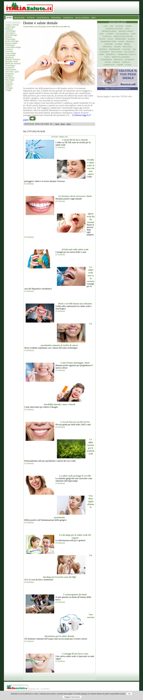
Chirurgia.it (10, 33)
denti (57, 124)
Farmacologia (11, 43)
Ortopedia (9, 73)
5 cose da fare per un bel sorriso (75, 422)
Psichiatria (10, 78)
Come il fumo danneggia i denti (75, 363)
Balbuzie (9, 29)
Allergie (119, 26)
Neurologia (10, 65)
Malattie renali (11, 61)
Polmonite (129, 60)
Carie (133, 34)
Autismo (109, 34)
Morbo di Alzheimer (120, 57)
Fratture (109, 44)
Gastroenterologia (13, 47)
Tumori (8, 86)
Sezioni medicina (12, 22)
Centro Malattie (117, 22)
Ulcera (128, 65)
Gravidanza (10, 55)
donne (62, 124)
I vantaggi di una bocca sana (75, 654)
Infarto (117, 47)
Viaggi (8, 90)
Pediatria (9, 75)
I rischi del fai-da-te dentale (75, 140)
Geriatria (9, 51)
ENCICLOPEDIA (82, 18)
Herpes (127, 44)
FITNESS (30, 18)
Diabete (8, 37)
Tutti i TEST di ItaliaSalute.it (117, 88)
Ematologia (10, 39)
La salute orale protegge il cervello (75, 476)
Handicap (9, 57)
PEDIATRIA (56, 18)
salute (68, 124)
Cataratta (106, 36)
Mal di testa (116, 52)
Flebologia (10, 45)
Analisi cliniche (12, 25)
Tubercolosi (109, 65)
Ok (129, 694)
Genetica (9, 49)
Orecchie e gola (12, 71)
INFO (93, 18)
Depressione (120, 39)
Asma (101, 34)
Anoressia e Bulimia (114, 29)
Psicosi (108, 62)
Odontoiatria (10, 69)
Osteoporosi (106, 60)
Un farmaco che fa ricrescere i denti (75, 196)
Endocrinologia (12, 41)
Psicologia (9, 80)
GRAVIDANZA (43, 18)
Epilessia (130, 41)
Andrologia (10, 27)
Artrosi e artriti (125, 31)
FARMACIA (68, 18)
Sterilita (126, 62)
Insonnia (103, 49)
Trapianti (9, 84)
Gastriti (118, 44)
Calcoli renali (122, 34)
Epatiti (121, 41)
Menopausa (111, 54)
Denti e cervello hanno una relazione (75, 303)
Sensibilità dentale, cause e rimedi (59, 404)
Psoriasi (116, 62)
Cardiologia (10, 31)
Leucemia (126, 49)
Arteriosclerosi (109, 31)
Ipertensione (114, 49)
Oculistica (9, 67)
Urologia (9, 88)
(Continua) (60, 147)
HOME (9, 18)
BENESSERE (19, 18)
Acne (105, 26)
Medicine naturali (13, 63)
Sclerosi (8, 82)
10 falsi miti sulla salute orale (75, 249)
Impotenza (107, 47)
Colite (110, 39)
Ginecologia (10, 53)
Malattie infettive (12, 59)
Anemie (128, 26)
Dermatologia (11, 35)
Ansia (127, 29)
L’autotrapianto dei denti (75, 594)
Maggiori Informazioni (72, 697)
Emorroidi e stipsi (109, 41)
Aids (111, 26)
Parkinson (118, 60)
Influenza (127, 47)
